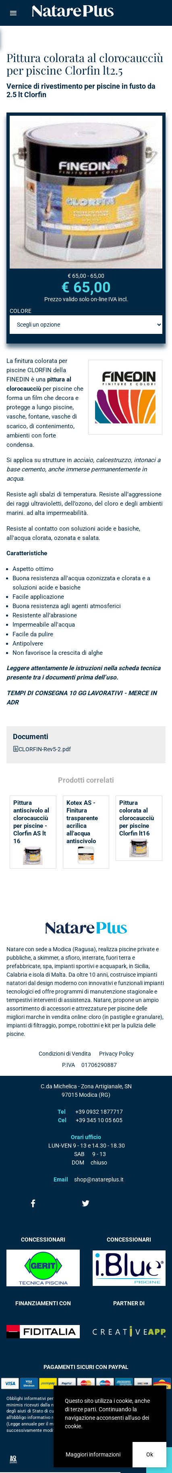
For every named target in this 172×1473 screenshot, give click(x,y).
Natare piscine (73, 11)
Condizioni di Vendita (65, 1053)
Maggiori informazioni (93, 1454)
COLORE (20, 311)
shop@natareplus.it (99, 1179)
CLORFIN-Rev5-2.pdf (45, 749)
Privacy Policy (116, 1053)
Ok (149, 1454)
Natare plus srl (86, 928)
